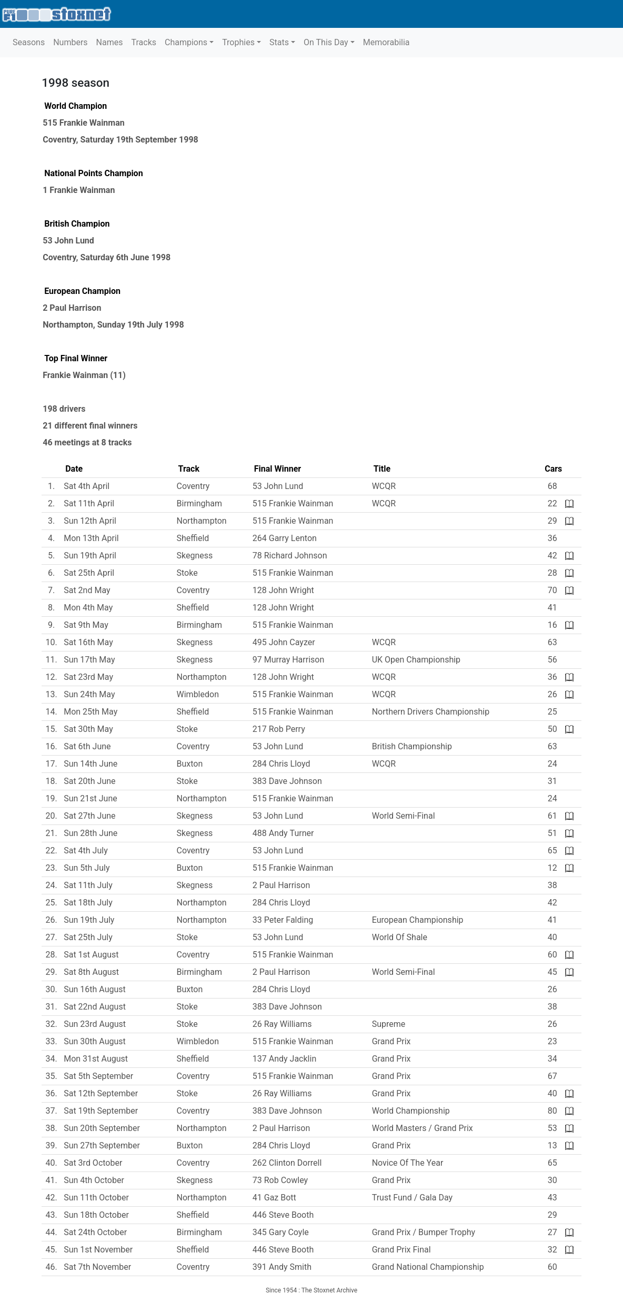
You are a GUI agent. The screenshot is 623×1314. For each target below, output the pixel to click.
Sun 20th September (102, 1128)
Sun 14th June (90, 764)
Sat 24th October (95, 1232)
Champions (186, 42)
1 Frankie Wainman (79, 190)
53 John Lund (68, 241)
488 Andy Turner (283, 833)
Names (109, 42)
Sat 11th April (89, 503)
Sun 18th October (96, 1215)
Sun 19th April (90, 556)
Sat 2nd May (87, 590)
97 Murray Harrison (288, 660)
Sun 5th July (86, 868)
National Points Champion (93, 173)
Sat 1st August (91, 955)
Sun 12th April (90, 521)
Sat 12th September (101, 1093)
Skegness (195, 556)
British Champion (76, 224)
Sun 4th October (94, 1180)
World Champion (75, 106)
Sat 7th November (97, 1267)
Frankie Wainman (75, 375)
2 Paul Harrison (72, 308)
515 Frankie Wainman (84, 123)
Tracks (143, 42)
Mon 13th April (91, 538)
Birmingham (200, 503)
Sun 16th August (95, 989)
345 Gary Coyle (281, 1232)
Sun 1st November (98, 1250)
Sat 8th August (91, 972)
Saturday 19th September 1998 (139, 140)
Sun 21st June (90, 798)
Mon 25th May (90, 712)
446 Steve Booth (283, 1215)
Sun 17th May (89, 660)
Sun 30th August (95, 1041)
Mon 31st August (96, 1059)
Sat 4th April (86, 486)
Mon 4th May (88, 608)
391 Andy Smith (282, 1267)
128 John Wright (283, 590)
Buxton (190, 764)
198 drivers (64, 409)
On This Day (326, 42)
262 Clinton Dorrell (287, 1163)
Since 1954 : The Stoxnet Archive (311, 1290)
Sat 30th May (88, 729)
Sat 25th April (89, 573)
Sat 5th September (98, 1076)
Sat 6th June (87, 746)
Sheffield (193, 538)
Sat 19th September (101, 1111)
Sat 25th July (88, 937)
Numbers (70, 42)
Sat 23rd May (88, 677)
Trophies (238, 42)
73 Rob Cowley (280, 1180)
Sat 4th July (86, 850)
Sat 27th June (89, 816)
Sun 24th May (89, 694)
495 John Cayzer (284, 642)
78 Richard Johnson (290, 556)
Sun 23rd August (95, 1024)
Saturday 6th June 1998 (125, 257)
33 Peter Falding (283, 920)
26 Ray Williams (282, 1024)
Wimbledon (198, 694)
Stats (279, 42)
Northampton (68, 325)
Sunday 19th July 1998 (140, 325)
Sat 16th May (88, 642)
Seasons (29, 42)
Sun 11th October (96, 1198)
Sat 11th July (88, 885)
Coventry (59, 140)
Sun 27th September (102, 1145)
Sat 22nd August (95, 1007)
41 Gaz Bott (274, 1198)
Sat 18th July (88, 903)
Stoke (187, 573)
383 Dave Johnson (287, 781)
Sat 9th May (86, 625)
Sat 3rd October (93, 1163)
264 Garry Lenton (285, 538)
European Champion (82, 291)
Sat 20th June (89, 781)
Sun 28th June (90, 833)
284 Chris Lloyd (281, 764)
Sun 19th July (89, 920)
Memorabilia (386, 42)
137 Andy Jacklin (284, 1059)
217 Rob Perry (279, 729)
